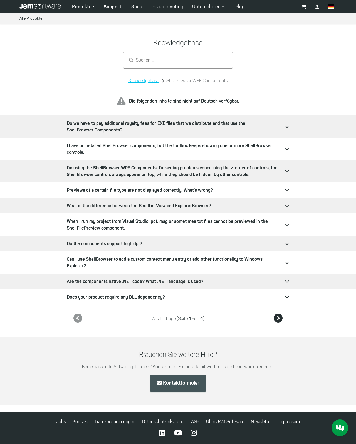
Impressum (289, 421)
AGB (195, 421)
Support (112, 6)
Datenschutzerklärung (163, 421)
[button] (331, 7)
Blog (240, 6)
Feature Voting (167, 6)
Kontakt (80, 421)
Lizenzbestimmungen (115, 421)
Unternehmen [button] (207, 6)
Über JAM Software (225, 421)
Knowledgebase (143, 80)
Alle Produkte (30, 18)
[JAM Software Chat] (340, 427)
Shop (136, 6)
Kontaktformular (178, 383)
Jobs (61, 421)
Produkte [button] (82, 6)
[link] (77, 318)
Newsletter (261, 421)
